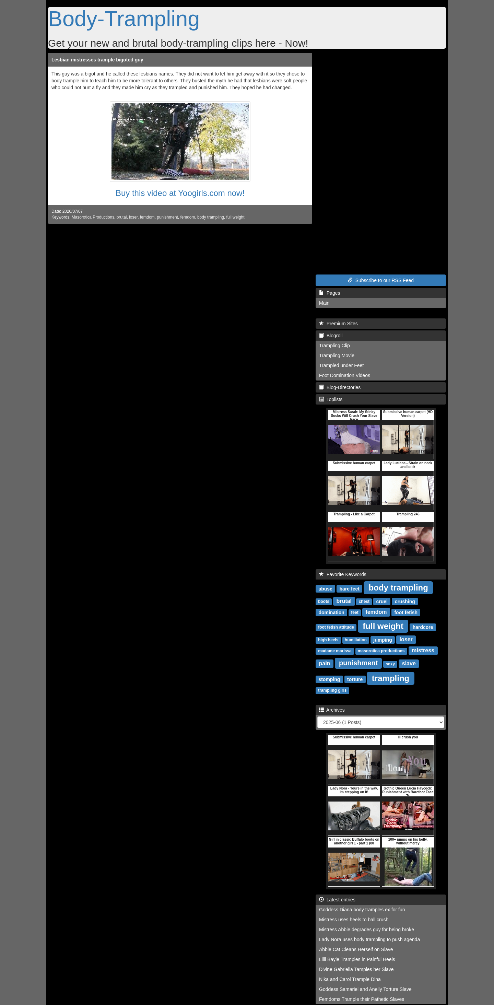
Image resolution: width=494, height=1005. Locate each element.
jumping (382, 639)
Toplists (330, 399)
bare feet (350, 588)
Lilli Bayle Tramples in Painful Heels (357, 959)
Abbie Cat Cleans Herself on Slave (356, 949)
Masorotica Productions (93, 217)
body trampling (210, 217)
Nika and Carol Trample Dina (350, 979)
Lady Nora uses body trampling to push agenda (369, 939)
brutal (122, 217)
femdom (147, 217)
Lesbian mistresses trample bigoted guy (97, 59)
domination (331, 612)
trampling (390, 677)
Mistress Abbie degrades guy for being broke (366, 929)
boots (323, 601)
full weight (235, 217)
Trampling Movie (336, 355)
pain (324, 663)
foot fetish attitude (336, 627)
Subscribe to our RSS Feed (381, 280)
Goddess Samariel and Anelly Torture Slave (365, 989)
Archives (332, 710)
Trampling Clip (334, 345)
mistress (423, 650)
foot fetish (405, 612)
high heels (328, 640)
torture (355, 679)
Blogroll (330, 335)
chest (364, 601)
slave (409, 663)
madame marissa (334, 650)
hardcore (423, 627)
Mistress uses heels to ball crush (353, 919)
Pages (329, 293)
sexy (390, 664)
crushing (405, 601)
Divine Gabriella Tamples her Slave (356, 969)
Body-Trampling (124, 19)
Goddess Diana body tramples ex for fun (362, 909)
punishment (167, 217)
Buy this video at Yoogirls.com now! (180, 193)
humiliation (356, 640)
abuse (325, 588)
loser (133, 217)
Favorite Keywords (342, 574)
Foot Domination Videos (344, 375)
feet (354, 612)
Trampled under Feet (341, 365)
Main (324, 303)
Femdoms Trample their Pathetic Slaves (361, 999)
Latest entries (337, 899)
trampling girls (332, 690)
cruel (381, 601)
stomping (329, 679)
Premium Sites (338, 323)
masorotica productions (381, 650)
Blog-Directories (340, 387)
